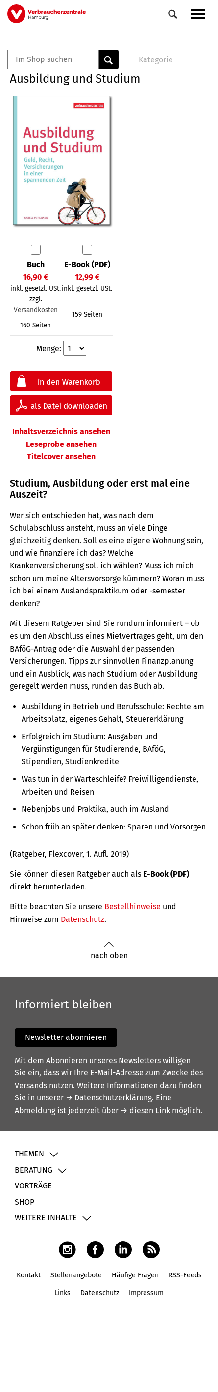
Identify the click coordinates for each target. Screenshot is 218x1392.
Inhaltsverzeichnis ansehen (61, 431)
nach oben (109, 950)
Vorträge (33, 1185)
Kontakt (29, 1275)
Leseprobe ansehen (61, 444)
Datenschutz (82, 919)
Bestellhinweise (132, 906)
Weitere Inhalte (46, 1217)
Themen (29, 1153)
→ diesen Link (145, 1110)
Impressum (146, 1293)
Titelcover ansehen (61, 456)
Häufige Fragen (135, 1275)
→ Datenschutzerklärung (109, 1097)
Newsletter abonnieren (66, 1037)
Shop (24, 1202)
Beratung (33, 1170)
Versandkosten (36, 310)
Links (62, 1293)
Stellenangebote (76, 1275)
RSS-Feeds (185, 1275)
